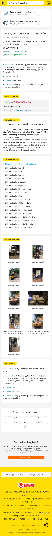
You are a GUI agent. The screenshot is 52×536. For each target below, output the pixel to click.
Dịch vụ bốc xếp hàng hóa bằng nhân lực (21, 164)
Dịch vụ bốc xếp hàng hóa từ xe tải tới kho (21, 224)
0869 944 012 (15, 106)
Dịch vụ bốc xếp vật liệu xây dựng (18, 203)
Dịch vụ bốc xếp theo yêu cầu (16, 178)
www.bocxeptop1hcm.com (15, 55)
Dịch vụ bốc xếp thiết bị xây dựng (18, 189)
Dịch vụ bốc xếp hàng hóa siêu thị (18, 192)
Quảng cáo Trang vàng (37, 474)
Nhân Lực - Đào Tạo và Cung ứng (30, 67)
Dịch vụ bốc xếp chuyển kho (16, 185)
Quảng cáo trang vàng (23, 21)
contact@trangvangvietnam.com (26, 529)
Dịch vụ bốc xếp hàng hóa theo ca (18, 199)
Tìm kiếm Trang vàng (18, 3)
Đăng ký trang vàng (23, 12)
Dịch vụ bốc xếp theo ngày (15, 175)
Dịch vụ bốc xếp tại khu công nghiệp (19, 213)
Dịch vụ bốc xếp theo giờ (14, 168)
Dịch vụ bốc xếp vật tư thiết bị (16, 196)
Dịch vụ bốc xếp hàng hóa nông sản (19, 220)
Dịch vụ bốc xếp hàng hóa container (19, 227)
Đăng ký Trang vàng (16, 474)
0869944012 (12, 47)
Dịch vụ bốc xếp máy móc (15, 171)
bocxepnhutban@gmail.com (16, 51)
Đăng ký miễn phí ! (26, 457)
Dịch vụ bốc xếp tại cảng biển (16, 182)
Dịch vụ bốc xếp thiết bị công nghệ (18, 210)
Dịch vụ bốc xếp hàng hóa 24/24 (17, 206)
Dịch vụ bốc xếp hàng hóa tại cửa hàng (20, 217)
